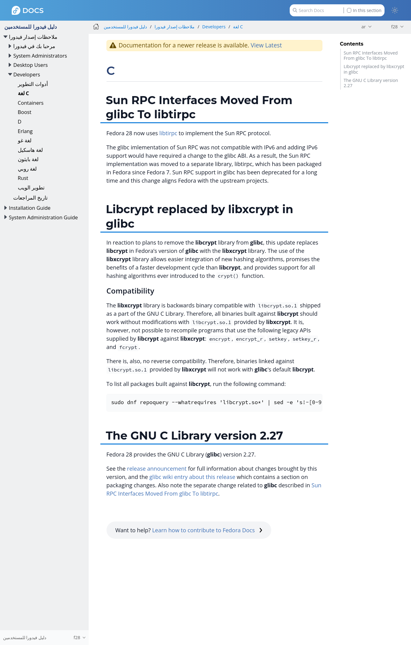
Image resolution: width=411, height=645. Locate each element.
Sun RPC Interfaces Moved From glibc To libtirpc (371, 55)
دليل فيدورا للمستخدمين (30, 26)
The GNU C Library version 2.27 (371, 82)
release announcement (157, 468)
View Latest (266, 45)
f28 (394, 27)
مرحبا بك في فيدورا (34, 46)
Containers (31, 102)
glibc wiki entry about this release (192, 477)
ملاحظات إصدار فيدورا (33, 36)
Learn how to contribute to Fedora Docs (207, 530)
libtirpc (168, 133)
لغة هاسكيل (30, 149)
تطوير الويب (31, 187)
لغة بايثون (28, 159)
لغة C (23, 93)
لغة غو (24, 140)
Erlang (25, 131)
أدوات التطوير (33, 83)
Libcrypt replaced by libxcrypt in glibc (374, 69)
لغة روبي (27, 168)
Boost (24, 112)
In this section (364, 10)
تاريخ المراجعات (30, 197)
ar (363, 27)
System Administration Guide (43, 217)
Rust (23, 177)
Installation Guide (29, 207)
